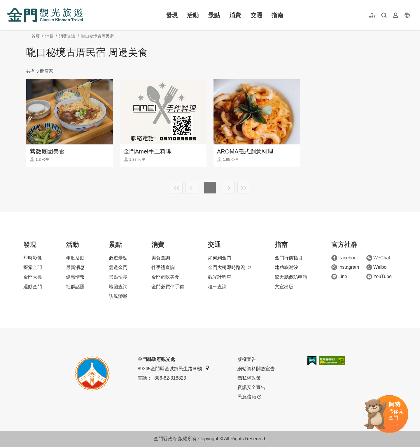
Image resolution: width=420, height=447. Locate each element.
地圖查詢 (118, 286)
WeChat (378, 258)
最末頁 (243, 187)
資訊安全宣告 (251, 387)
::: (9, 3)
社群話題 (75, 286)
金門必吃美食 (165, 277)
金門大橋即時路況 (229, 267)
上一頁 (191, 187)
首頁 (36, 36)
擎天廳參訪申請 (291, 277)
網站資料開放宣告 (256, 368)
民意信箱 (249, 396)
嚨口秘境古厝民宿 (97, 36)
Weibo (376, 267)
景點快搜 (118, 277)
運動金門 (32, 286)
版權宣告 (246, 359)
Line (339, 277)
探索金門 (32, 267)
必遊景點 (118, 257)
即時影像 (32, 257)
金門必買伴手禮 (167, 286)
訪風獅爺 (118, 296)
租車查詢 (217, 286)
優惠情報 (75, 277)
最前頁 (177, 187)
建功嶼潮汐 (286, 267)
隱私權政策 (249, 378)
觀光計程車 (219, 277)
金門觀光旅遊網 (45, 15)
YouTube (379, 277)
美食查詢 (160, 257)
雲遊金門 (118, 267)
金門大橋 (32, 277)
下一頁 (229, 187)
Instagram (345, 267)
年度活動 (75, 257)
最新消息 (75, 267)
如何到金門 (219, 257)
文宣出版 (284, 286)
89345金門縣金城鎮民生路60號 (173, 368)
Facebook (345, 258)
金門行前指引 (289, 257)
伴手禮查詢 (163, 267)
